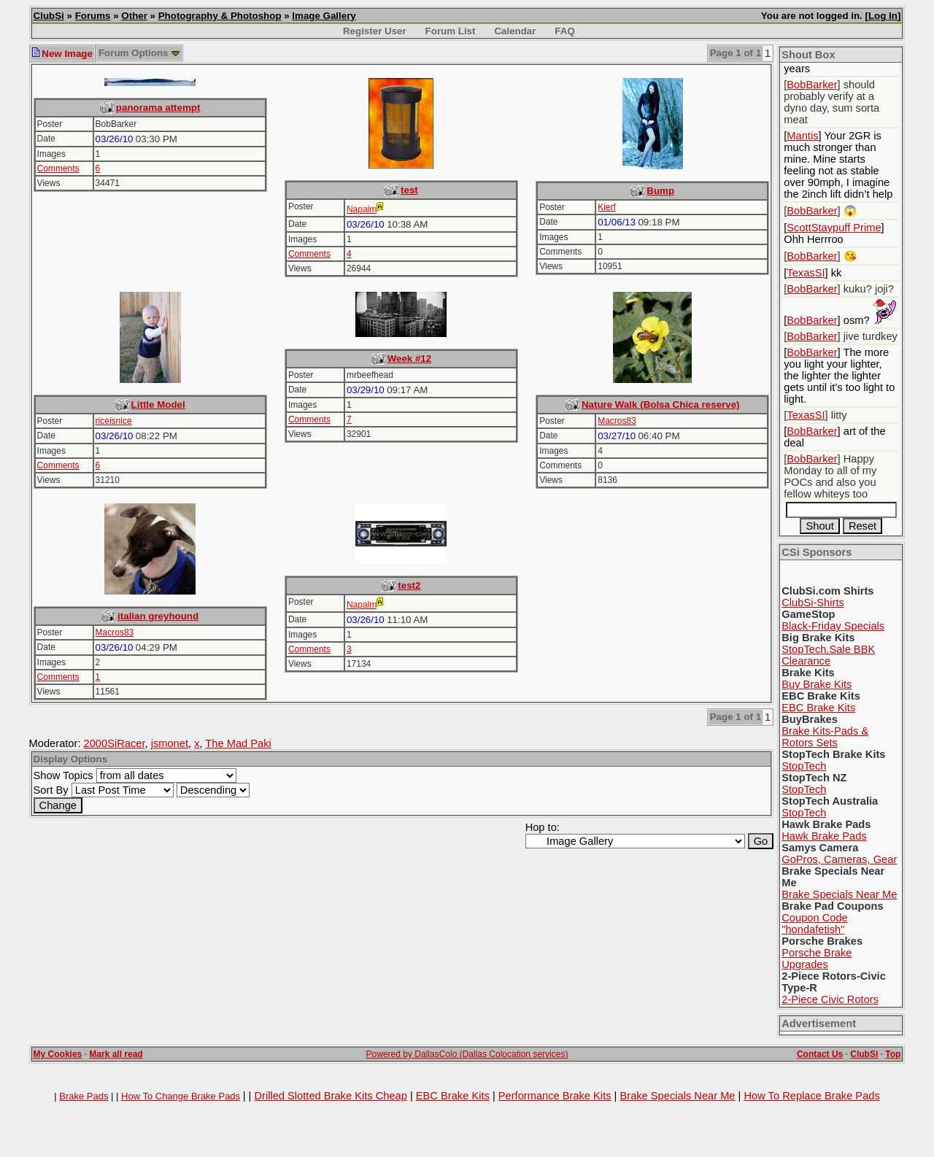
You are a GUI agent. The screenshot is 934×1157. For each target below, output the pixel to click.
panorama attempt (158, 107)
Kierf (607, 207)
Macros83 (617, 421)
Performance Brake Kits (554, 1096)
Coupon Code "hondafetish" (814, 923)
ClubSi (49, 15)
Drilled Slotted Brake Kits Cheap (330, 1096)
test (409, 190)
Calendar (515, 31)
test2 (409, 585)
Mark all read (115, 1054)
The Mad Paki (238, 743)
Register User (374, 31)
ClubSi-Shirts (812, 602)
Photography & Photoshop (220, 15)
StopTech (803, 766)
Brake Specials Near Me (839, 894)
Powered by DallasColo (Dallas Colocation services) (467, 1054)
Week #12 (409, 358)
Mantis (802, 136)
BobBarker (812, 84)
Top (892, 1054)
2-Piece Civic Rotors (830, 999)
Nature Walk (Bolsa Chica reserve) (661, 404)
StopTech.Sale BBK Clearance (828, 655)
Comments (58, 168)
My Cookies (58, 1054)
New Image (62, 53)
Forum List (450, 31)
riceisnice (114, 421)
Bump (660, 190)
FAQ (564, 31)
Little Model (158, 404)
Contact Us (820, 1054)
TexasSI (806, 273)
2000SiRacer (114, 743)
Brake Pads (83, 1096)
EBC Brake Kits (818, 707)
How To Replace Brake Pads (811, 1096)
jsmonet (169, 743)
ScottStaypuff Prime (834, 227)
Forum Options (139, 52)
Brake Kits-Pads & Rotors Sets (824, 736)
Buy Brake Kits (816, 684)
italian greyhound (157, 616)
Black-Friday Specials (832, 626)
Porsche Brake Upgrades (816, 958)
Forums (93, 15)
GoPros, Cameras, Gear (839, 859)
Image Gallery (323, 15)
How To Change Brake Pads (180, 1096)
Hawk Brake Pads (823, 836)
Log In (883, 15)
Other (134, 15)
